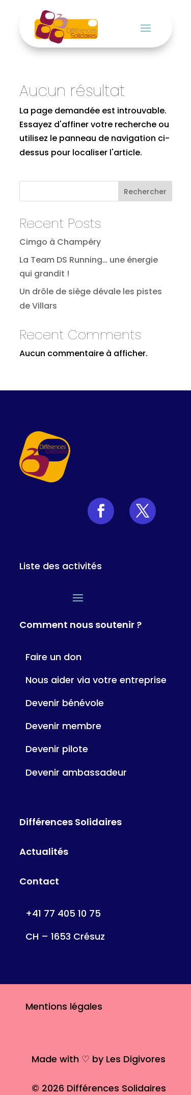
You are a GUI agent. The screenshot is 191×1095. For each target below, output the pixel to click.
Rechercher (145, 192)
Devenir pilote (56, 748)
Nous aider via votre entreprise (96, 679)
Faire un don (53, 656)
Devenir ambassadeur (76, 772)
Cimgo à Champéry (60, 242)
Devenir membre (63, 725)
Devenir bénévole (64, 702)
